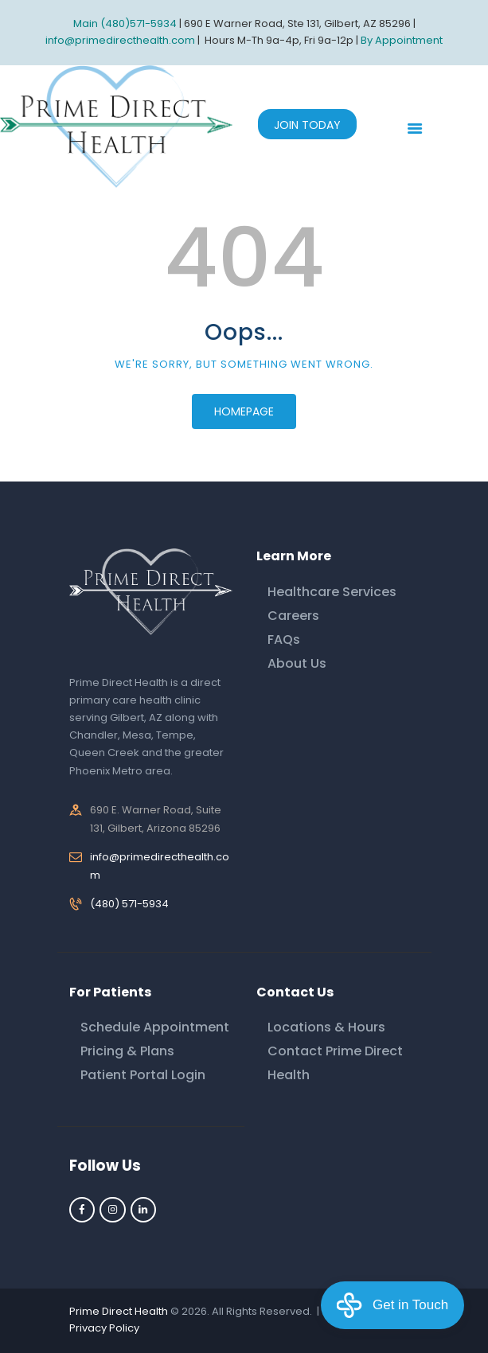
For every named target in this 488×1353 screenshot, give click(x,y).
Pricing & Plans (127, 1051)
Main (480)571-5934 (125, 23)
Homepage (244, 411)
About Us (296, 663)
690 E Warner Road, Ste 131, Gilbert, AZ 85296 (297, 23)
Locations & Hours (326, 1027)
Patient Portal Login (142, 1075)
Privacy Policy (104, 1327)
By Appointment (402, 40)
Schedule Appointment (154, 1027)
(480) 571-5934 (129, 903)
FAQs (283, 639)
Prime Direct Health (118, 1311)
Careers (293, 615)
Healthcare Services (331, 592)
